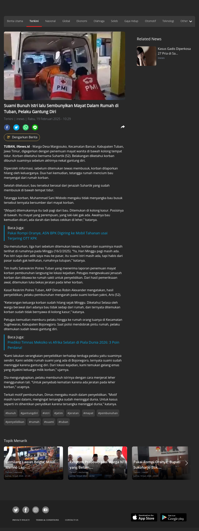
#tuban (63, 422)
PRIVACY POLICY (21, 520)
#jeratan (73, 413)
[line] (35, 127)
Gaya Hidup (131, 21)
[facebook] (7, 127)
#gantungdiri (29, 413)
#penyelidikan (14, 422)
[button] (186, 463)
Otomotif (150, 21)
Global (66, 21)
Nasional (50, 21)
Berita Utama (15, 21)
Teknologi (168, 21)
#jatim (58, 413)
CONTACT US (71, 520)
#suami (49, 422)
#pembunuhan (108, 413)
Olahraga (99, 21)
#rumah (34, 422)
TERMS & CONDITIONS (47, 520)
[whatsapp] (26, 127)
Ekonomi (82, 21)
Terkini (34, 21)
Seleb (114, 21)
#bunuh (10, 413)
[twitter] (16, 127)
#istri (46, 413)
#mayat (88, 413)
